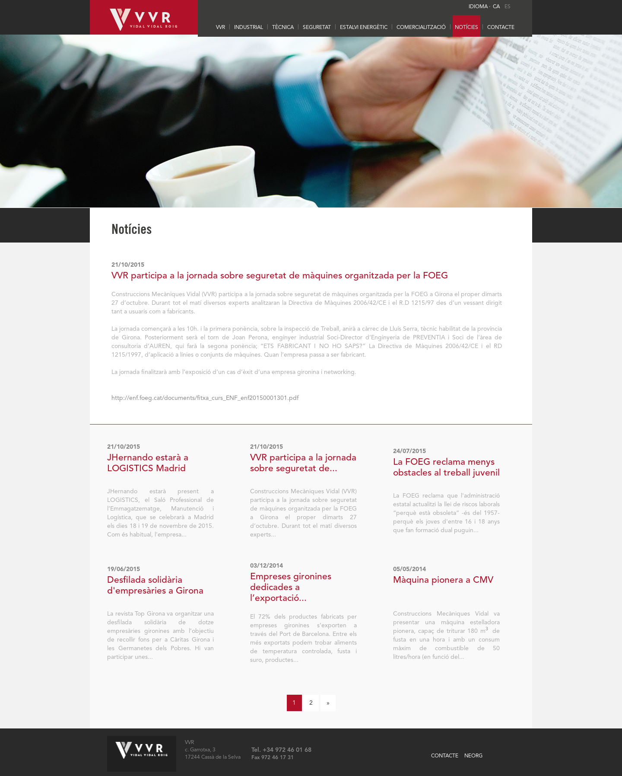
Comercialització (421, 27)
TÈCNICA (283, 27)
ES (508, 7)
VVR (220, 27)
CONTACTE (500, 27)
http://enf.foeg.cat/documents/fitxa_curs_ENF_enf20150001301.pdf (204, 398)
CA (496, 7)
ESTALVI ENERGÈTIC (363, 27)
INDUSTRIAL (248, 27)
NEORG (473, 756)
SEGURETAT (317, 27)
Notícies (466, 27)
